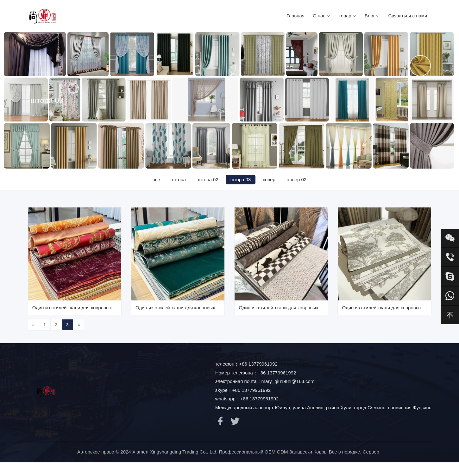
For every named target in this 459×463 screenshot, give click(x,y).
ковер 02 (298, 179)
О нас (321, 15)
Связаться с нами (407, 15)
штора (178, 179)
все (155, 179)
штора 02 (208, 179)
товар (347, 15)
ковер (270, 179)
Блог (372, 15)
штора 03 (241, 179)
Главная (295, 15)
